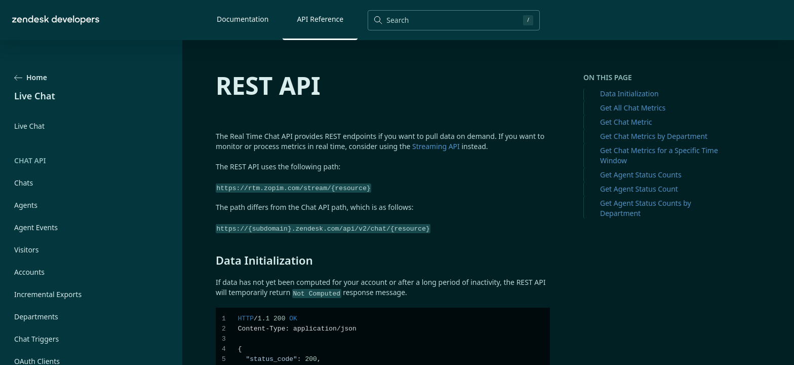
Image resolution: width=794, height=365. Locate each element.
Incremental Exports (48, 294)
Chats (23, 183)
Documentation (242, 19)
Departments (36, 316)
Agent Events (36, 227)
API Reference (320, 19)
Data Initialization (629, 93)
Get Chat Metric (626, 122)
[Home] (55, 20)
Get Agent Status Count (639, 189)
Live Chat (29, 126)
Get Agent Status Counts (641, 174)
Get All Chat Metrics (632, 108)
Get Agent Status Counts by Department (645, 208)
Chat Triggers (36, 339)
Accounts (29, 272)
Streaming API (436, 146)
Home (30, 77)
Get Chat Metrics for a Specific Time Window (659, 155)
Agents (25, 205)
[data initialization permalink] (211, 260)
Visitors (26, 249)
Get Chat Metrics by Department (653, 136)
